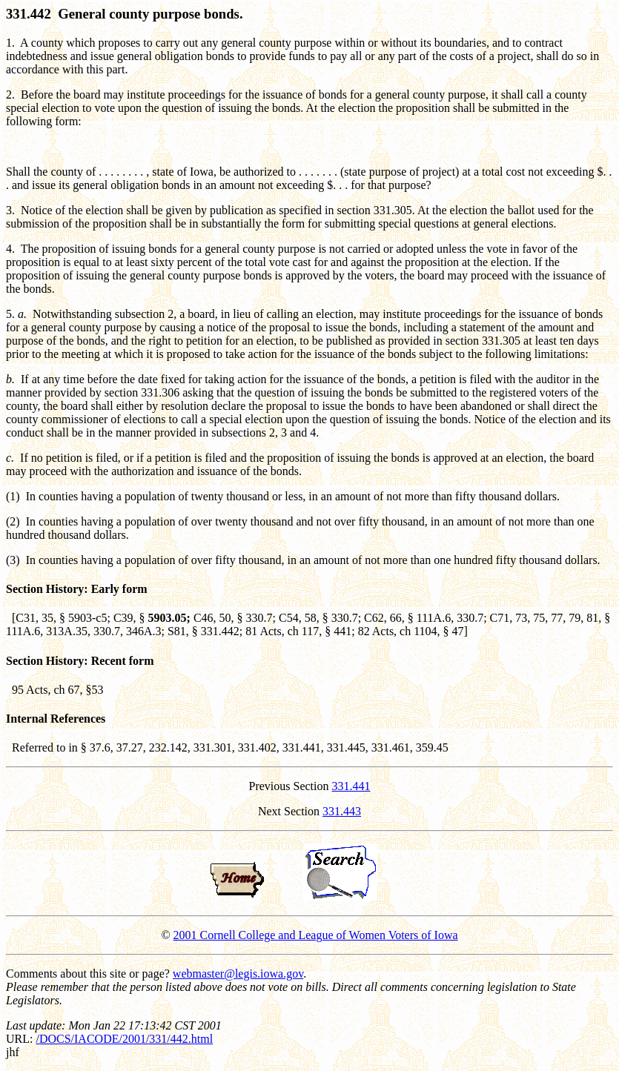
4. (10, 248)
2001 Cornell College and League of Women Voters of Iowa (315, 935)
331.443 (341, 811)
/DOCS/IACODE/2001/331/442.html (124, 1038)
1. (10, 42)
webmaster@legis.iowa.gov (238, 973)
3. (10, 210)
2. (10, 94)
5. (10, 314)
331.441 (351, 786)
